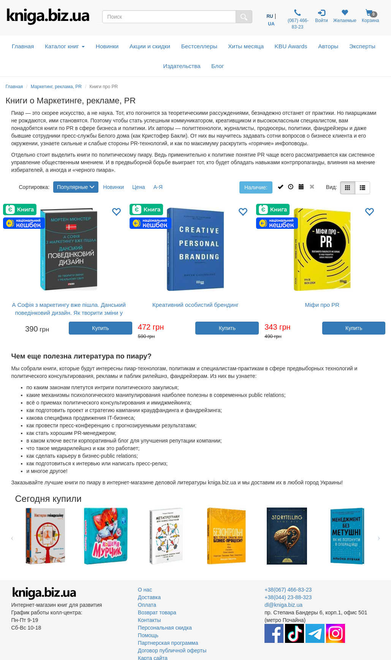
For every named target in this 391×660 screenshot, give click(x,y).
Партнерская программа (168, 643)
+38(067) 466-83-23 (288, 590)
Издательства (181, 66)
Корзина (370, 16)
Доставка (149, 597)
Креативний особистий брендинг (195, 304)
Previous (12, 536)
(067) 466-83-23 (298, 19)
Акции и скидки (150, 46)
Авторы (328, 46)
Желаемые (344, 16)
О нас (145, 590)
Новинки (107, 46)
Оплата (147, 605)
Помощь (148, 635)
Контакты (149, 620)
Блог (217, 66)
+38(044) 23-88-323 (288, 597)
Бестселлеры (199, 46)
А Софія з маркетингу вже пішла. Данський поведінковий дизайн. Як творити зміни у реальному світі (69, 312)
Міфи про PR (322, 304)
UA (271, 24)
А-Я (158, 187)
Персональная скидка (165, 628)
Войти (321, 16)
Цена (138, 187)
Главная (23, 46)
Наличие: (256, 187)
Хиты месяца (246, 46)
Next (379, 536)
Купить (100, 328)
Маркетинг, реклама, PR (56, 86)
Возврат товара (157, 612)
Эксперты (362, 46)
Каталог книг (65, 46)
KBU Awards (291, 46)
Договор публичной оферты (172, 650)
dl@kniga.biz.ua (283, 605)
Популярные (76, 187)
